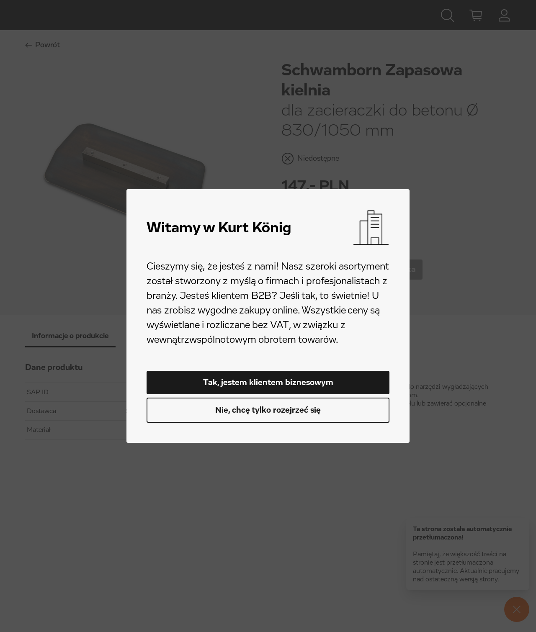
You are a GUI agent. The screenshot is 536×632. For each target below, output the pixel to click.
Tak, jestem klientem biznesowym (268, 382)
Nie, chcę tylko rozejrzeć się (268, 410)
